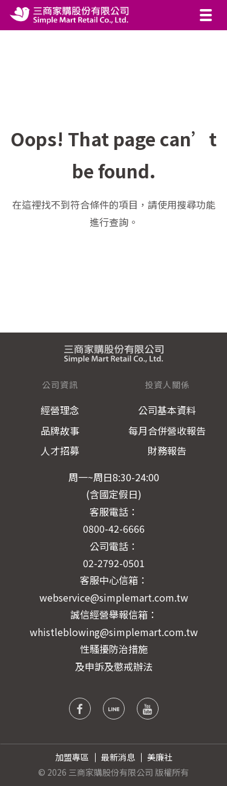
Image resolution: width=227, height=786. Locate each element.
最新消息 (118, 757)
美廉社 (160, 757)
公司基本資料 (167, 410)
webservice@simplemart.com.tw (113, 597)
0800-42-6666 (114, 528)
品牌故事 (60, 430)
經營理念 (60, 410)
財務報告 (167, 450)
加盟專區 (72, 757)
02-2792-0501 (114, 563)
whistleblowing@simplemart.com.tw (114, 632)
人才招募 (60, 450)
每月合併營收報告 (167, 430)
